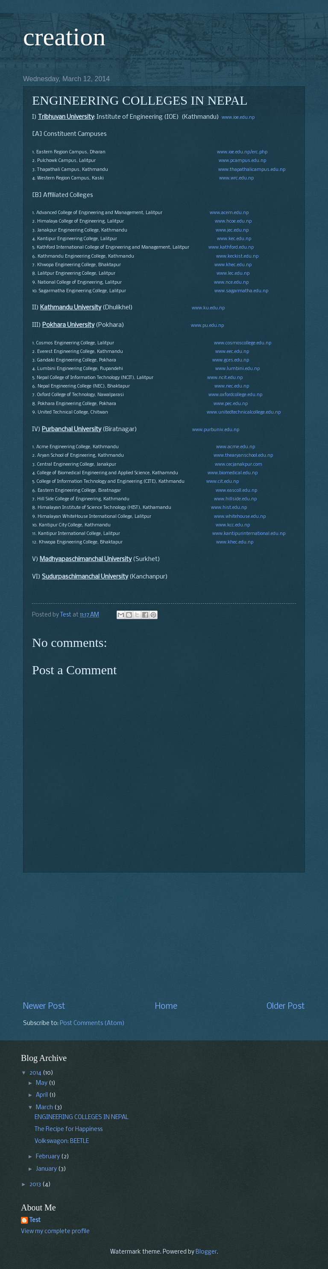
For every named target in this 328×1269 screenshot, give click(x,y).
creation (64, 37)
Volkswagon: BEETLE (62, 1141)
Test (35, 1220)
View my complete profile (55, 1231)
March (45, 1107)
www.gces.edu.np (230, 360)
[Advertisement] (164, 937)
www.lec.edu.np (233, 273)
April (42, 1095)
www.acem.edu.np (229, 213)
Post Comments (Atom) (92, 1023)
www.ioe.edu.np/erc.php (242, 152)
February (48, 1157)
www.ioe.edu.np (238, 117)
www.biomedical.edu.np (233, 473)
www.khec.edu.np (232, 265)
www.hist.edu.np (229, 507)
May (42, 1083)
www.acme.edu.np (235, 447)
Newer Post (44, 1006)
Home (166, 1006)
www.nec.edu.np (231, 386)
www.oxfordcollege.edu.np (235, 395)
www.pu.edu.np (207, 325)
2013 (35, 1184)
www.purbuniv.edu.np (215, 430)
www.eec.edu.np (232, 352)
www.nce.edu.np (231, 282)
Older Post (285, 1006)
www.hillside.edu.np (235, 499)
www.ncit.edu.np (225, 378)
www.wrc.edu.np (236, 178)
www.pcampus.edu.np (242, 161)
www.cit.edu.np (222, 481)
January (47, 1169)
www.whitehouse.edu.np (240, 516)
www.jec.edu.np (232, 230)
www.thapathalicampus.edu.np (251, 169)
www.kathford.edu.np (231, 247)
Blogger (206, 1252)
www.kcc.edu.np (233, 525)
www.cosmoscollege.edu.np (242, 343)
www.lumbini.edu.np (237, 369)
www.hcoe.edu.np (233, 221)
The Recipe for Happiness (68, 1129)
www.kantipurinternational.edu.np (248, 534)
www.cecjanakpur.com (238, 464)
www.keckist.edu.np (237, 256)
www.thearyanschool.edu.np (243, 455)
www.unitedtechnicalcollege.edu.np (244, 412)
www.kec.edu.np (234, 239)
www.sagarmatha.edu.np (241, 291)
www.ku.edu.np (208, 308)
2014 (36, 1073)
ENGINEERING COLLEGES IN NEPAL (82, 1117)
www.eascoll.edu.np (236, 490)
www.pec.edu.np (231, 404)
